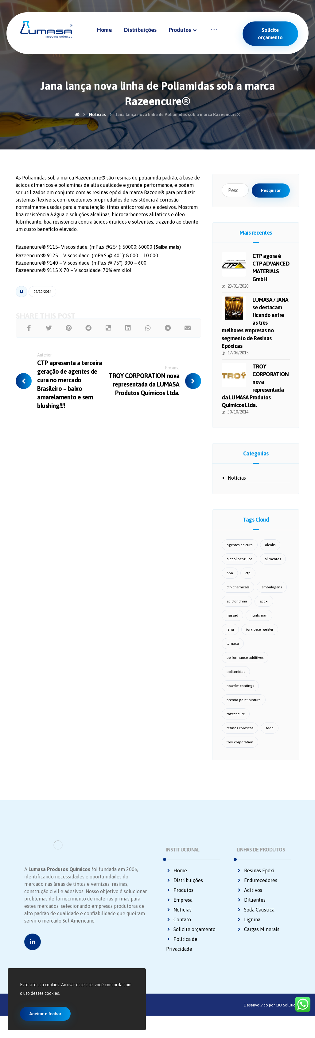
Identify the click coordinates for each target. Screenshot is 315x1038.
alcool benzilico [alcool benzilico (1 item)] (239, 565)
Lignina (248, 926)
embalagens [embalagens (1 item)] (272, 593)
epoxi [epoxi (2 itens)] (263, 608)
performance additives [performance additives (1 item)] (245, 664)
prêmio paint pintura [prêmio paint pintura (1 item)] (244, 706)
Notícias (237, 484)
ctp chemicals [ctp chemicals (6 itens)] (238, 593)
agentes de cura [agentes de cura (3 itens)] (240, 551)
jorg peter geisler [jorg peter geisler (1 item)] (259, 636)
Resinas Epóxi (255, 877)
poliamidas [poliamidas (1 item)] (236, 678)
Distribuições (184, 886)
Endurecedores (257, 886)
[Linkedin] (32, 968)
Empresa (179, 906)
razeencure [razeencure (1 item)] (236, 720)
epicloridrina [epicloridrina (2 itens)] (237, 608)
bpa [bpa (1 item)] (230, 579)
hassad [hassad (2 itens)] (232, 622)
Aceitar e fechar (45, 1013)
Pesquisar (271, 190)
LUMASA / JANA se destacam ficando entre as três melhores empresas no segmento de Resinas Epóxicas (255, 325)
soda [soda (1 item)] (270, 734)
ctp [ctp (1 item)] (248, 579)
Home (176, 877)
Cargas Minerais (258, 935)
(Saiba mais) (167, 266)
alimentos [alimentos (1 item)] (273, 565)
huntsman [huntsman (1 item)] (259, 622)
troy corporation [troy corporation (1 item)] (240, 748)
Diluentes (251, 906)
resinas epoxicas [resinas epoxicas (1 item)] (240, 734)
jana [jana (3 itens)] (230, 636)
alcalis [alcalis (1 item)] (270, 551)
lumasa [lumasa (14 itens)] (233, 650)
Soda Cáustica (255, 916)
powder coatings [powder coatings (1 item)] (240, 692)
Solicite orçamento (191, 935)
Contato (178, 926)
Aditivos (249, 896)
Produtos (179, 896)
